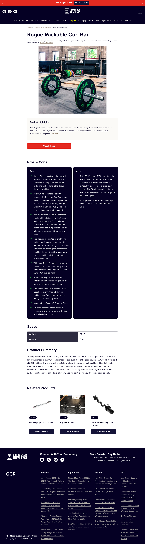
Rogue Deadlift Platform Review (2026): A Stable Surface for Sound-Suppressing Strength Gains (53, 506)
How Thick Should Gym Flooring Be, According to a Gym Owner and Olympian (106, 481)
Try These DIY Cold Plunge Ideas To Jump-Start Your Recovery (128, 520)
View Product (41, 431)
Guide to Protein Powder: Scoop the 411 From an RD (105, 501)
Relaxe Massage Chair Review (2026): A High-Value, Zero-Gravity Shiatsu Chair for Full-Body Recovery (52, 534)
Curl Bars (48, 27)
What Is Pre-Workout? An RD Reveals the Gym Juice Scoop (106, 491)
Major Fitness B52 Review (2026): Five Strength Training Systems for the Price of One (52, 481)
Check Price (49, 145)
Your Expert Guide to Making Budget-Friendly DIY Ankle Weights (129, 482)
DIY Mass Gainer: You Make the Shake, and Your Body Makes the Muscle (129, 534)
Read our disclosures (46, 42)
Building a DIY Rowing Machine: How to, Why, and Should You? (130, 508)
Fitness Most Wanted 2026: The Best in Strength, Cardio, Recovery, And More (79, 481)
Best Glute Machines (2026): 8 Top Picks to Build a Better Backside (80, 527)
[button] (2, 3)
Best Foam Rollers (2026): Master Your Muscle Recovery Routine (80, 491)
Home (29, 27)
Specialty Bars (39, 27)
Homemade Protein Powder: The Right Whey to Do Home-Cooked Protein (128, 496)
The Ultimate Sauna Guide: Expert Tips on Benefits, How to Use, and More (106, 524)
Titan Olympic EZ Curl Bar (41, 422)
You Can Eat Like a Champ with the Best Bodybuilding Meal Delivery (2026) (79, 516)
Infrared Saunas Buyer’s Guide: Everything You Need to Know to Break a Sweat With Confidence (106, 511)
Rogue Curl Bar (67, 422)
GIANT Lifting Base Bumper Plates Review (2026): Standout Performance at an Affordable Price (53, 493)
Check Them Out (82, 3)
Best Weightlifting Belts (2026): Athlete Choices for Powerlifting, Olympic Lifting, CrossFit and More (79, 503)
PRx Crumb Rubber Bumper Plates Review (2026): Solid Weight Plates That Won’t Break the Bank (53, 520)
